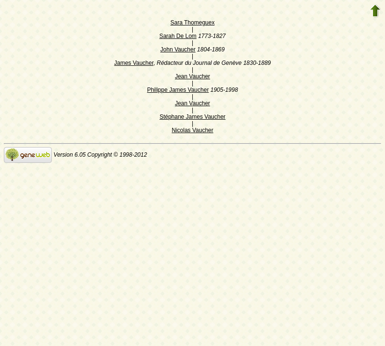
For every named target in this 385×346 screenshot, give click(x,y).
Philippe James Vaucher (178, 89)
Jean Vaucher (192, 76)
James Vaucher (133, 63)
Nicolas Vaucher (192, 130)
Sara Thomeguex (193, 22)
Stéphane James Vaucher (192, 116)
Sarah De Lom (177, 36)
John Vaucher (178, 49)
